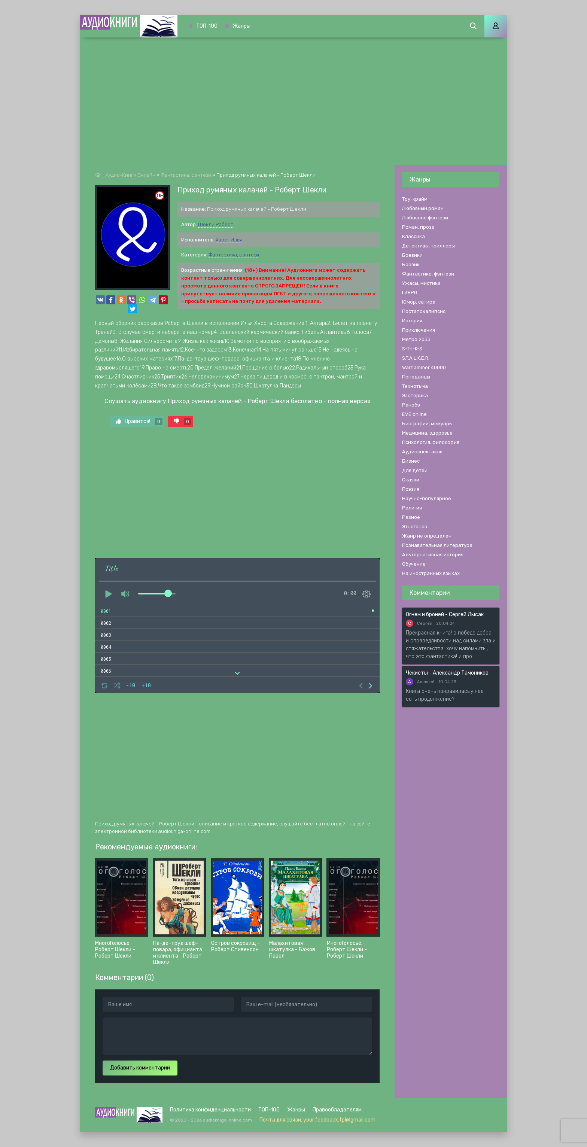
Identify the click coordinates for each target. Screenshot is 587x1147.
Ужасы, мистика (421, 283)
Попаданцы (416, 377)
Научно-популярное (426, 498)
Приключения (418, 330)
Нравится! (139, 421)
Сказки (410, 480)
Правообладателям (337, 1110)
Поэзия (410, 489)
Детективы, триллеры (428, 246)
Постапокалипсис (423, 311)
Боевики (412, 255)
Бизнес (411, 461)
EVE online (414, 414)
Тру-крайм (415, 199)
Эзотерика (415, 395)
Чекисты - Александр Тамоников (447, 673)
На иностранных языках (431, 573)
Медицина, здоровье (427, 433)
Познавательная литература (437, 545)
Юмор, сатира (418, 302)
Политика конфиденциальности (210, 1110)
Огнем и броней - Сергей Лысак (445, 614)
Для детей (415, 470)
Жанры (241, 26)
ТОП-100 (207, 26)
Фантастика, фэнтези (234, 255)
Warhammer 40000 (424, 367)
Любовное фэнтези (425, 217)
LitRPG (409, 292)
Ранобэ (411, 405)
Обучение (414, 564)
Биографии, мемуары (427, 423)
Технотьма (415, 386)
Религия (412, 508)
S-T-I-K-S (412, 349)
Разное (411, 517)
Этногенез (414, 526)
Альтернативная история (432, 554)
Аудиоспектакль (422, 451)
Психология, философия (430, 442)
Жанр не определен (426, 536)
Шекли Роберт (215, 224)
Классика (413, 236)
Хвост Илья (229, 240)
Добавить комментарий (140, 1068)
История (412, 320)
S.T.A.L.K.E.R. (415, 358)
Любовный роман (423, 208)
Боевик (411, 264)
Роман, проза (418, 227)
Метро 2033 (416, 339)
